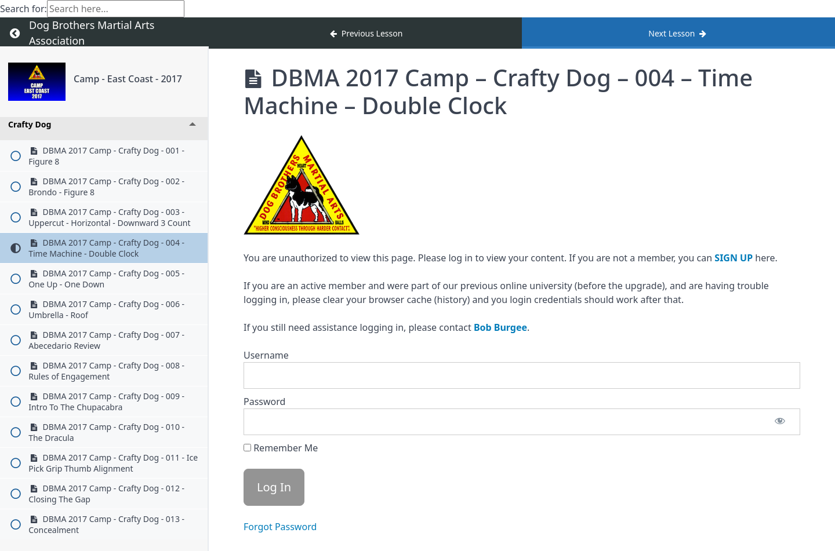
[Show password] (780, 421)
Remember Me (281, 447)
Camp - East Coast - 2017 (128, 78)
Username (266, 355)
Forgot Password (280, 526)
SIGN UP (733, 257)
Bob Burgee (500, 327)
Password (264, 401)
